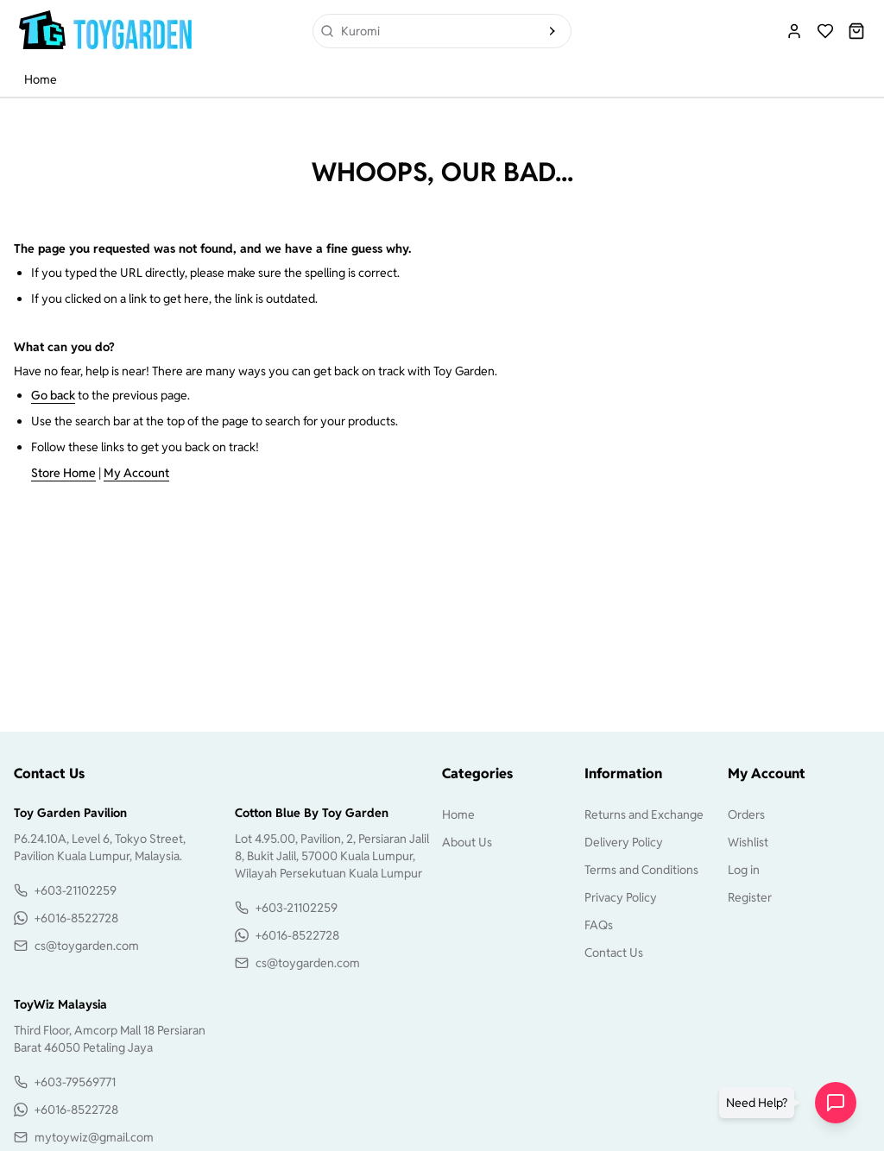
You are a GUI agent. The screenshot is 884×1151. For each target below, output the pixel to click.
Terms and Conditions (641, 869)
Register (750, 897)
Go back (53, 395)
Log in (744, 869)
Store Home (63, 473)
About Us (467, 842)
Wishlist (748, 842)
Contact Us (613, 952)
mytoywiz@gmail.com (94, 1137)
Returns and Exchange (644, 814)
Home (40, 79)
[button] (760, 1102)
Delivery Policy (623, 842)
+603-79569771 (75, 1082)
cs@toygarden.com (87, 945)
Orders (746, 814)
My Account (136, 473)
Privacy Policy (620, 897)
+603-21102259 (76, 890)
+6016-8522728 (76, 918)
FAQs (598, 925)
